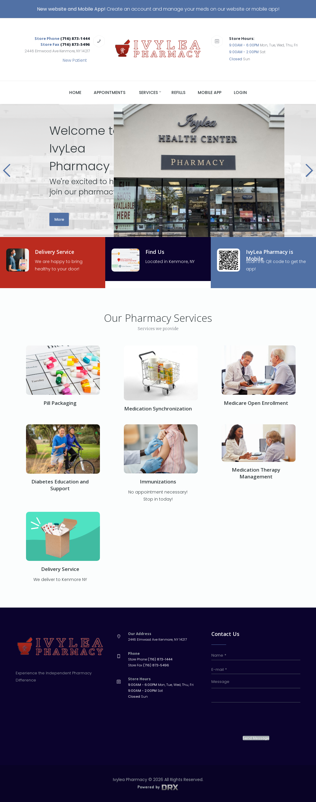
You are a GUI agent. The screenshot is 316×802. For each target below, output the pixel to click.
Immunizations (158, 481)
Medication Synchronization (158, 408)
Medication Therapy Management (256, 473)
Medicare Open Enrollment (256, 403)
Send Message (256, 738)
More (59, 219)
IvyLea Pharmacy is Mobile (271, 255)
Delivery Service (55, 251)
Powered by (157, 786)
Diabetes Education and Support (60, 484)
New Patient (75, 60)
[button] (7, 170)
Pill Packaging (60, 403)
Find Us (155, 251)
